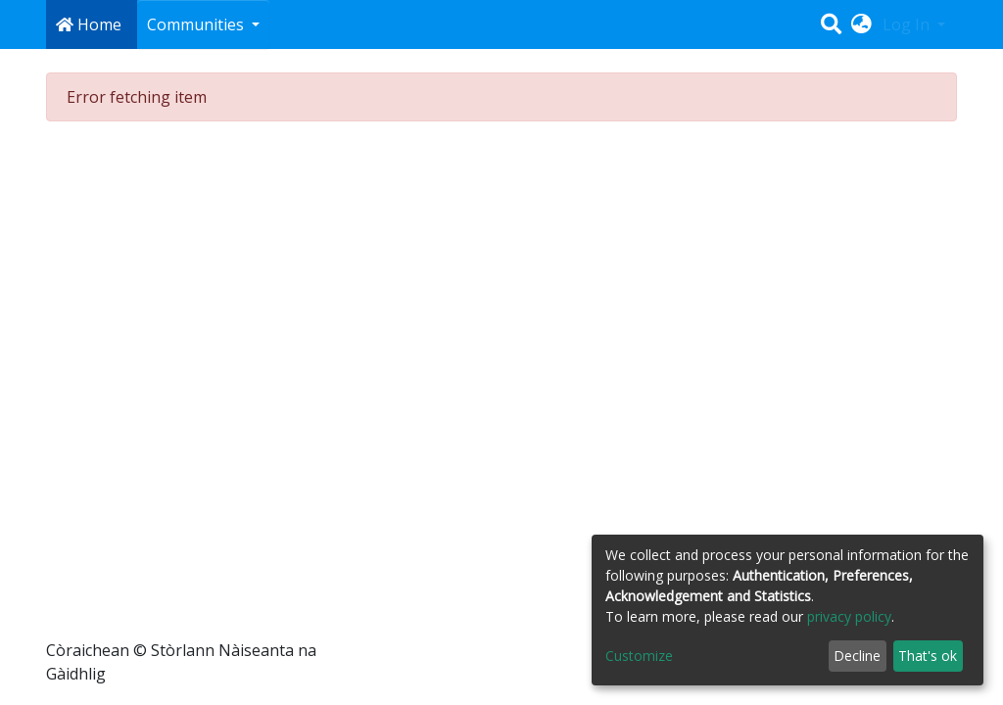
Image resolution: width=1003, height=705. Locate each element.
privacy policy (849, 616)
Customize (639, 655)
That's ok (927, 655)
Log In (908, 24)
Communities (197, 24)
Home (88, 24)
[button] (861, 24)
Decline (857, 655)
